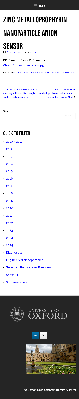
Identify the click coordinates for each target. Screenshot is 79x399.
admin (33, 52)
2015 (9, 171)
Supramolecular (65, 72)
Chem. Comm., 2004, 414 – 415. (23, 65)
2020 (9, 208)
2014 (9, 164)
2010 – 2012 (14, 141)
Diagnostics (14, 252)
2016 (9, 178)
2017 (9, 186)
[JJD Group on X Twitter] (43, 335)
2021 (9, 215)
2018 (9, 193)
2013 (9, 156)
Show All (51, 72)
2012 (9, 149)
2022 (9, 223)
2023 (9, 230)
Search (7, 111)
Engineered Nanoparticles (24, 260)
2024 (9, 238)
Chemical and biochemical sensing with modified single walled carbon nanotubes (20, 93)
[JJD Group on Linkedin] (35, 335)
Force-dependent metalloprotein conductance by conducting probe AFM (58, 93)
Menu (39, 6)
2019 (9, 201)
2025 (9, 245)
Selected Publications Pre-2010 (29, 72)
